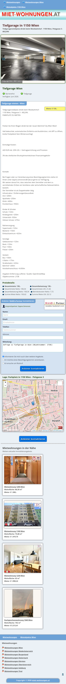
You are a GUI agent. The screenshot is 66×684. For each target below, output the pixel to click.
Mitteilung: (7, 342)
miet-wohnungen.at (58, 432)
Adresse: (6, 334)
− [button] (5, 387)
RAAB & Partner (16, 301)
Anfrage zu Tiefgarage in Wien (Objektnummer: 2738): (33, 348)
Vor (62, 59)
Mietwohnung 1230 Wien (14, 577)
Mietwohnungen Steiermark (16, 659)
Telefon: (6, 327)
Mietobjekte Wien (28, 639)
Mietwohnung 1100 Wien (14, 533)
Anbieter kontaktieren (33, 440)
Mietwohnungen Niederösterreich (18, 653)
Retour (3, 59)
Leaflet (33, 432)
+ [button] (5, 384)
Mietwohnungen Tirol (13, 673)
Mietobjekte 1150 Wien (15, 7)
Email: (5, 319)
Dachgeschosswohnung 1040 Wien (18, 622)
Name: (5, 312)
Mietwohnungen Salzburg (15, 669)
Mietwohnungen (13, 2)
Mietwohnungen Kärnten (14, 663)
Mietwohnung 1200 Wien (14, 488)
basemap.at (46, 432)
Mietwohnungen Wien (34, 2)
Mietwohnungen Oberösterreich (17, 666)
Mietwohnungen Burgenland (16, 656)
